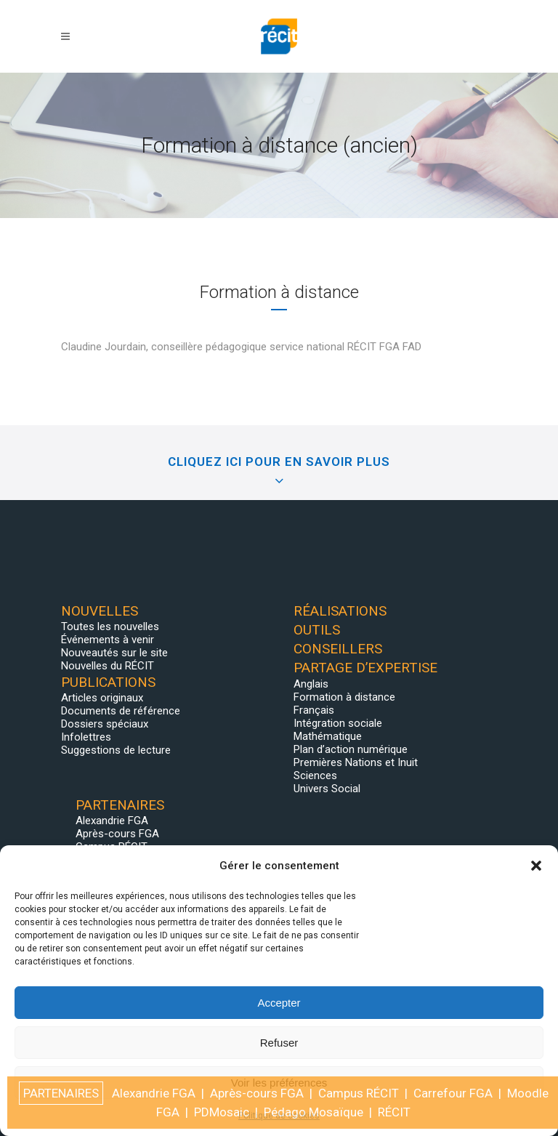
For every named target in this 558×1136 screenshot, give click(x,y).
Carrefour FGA (453, 1093)
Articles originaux (102, 697)
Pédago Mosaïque (313, 1112)
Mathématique (328, 736)
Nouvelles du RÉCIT (107, 665)
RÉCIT (394, 1112)
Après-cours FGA (117, 833)
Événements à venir (107, 639)
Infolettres (86, 737)
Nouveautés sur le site (114, 652)
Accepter (278, 1002)
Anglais (311, 683)
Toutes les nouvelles (110, 626)
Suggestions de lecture (116, 750)
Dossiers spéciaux (104, 723)
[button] (536, 865)
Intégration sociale (338, 723)
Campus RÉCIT (358, 1093)
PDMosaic (221, 1112)
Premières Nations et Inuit (356, 762)
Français (314, 710)
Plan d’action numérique (351, 749)
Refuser (279, 1042)
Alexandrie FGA (112, 820)
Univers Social (327, 788)
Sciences (315, 775)
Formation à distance (344, 697)
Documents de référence (120, 710)
